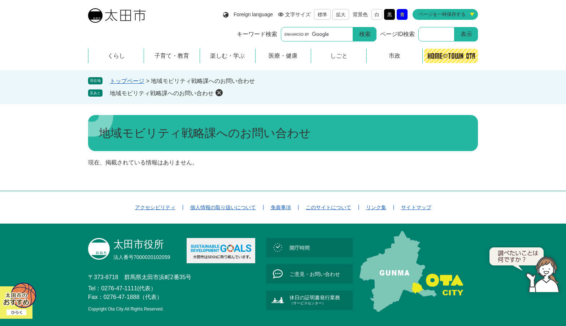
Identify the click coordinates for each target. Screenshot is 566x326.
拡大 (340, 14)
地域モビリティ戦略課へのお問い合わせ (162, 93)
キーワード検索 (257, 34)
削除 (219, 92)
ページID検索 (397, 34)
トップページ (127, 81)
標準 (322, 14)
